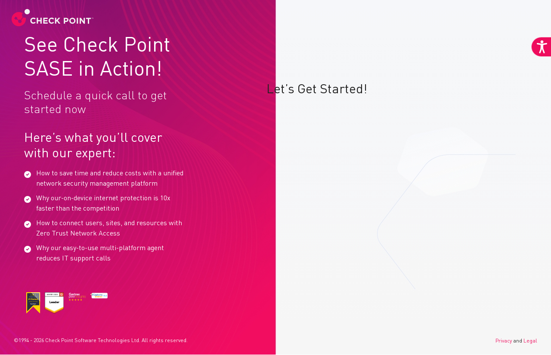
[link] (55, 14)
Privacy (503, 341)
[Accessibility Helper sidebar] (539, 64)
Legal (530, 341)
